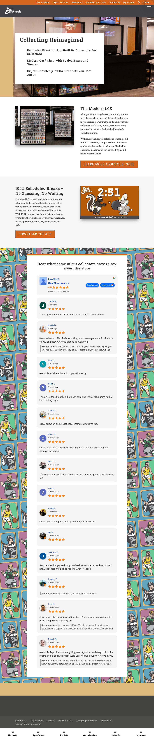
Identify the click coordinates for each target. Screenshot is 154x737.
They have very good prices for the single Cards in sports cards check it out (76, 476)
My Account (141, 735)
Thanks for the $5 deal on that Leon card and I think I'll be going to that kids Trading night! (76, 399)
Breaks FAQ (106, 720)
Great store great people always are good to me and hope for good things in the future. (74, 449)
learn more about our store (109, 164)
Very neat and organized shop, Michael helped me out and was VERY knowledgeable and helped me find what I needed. (76, 567)
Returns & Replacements (27, 724)
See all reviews (92, 285)
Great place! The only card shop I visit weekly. (63, 373)
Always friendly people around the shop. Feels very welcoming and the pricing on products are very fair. (76, 619)
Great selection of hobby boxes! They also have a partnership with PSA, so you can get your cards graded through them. (77, 340)
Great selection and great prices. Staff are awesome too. (69, 424)
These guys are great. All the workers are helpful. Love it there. (72, 314)
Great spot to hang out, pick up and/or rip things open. (67, 521)
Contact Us (116, 735)
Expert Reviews (38, 735)
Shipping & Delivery (86, 720)
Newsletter (64, 735)
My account (36, 720)
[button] (149, 4)
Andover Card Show (90, 735)
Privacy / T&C (65, 720)
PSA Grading (12, 735)
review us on (105, 285)
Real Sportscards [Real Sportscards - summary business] (58, 283)
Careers (50, 720)
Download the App (35, 234)
